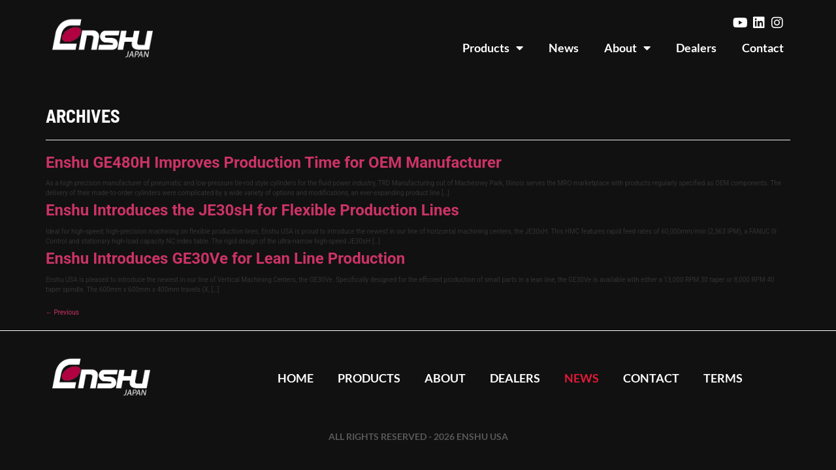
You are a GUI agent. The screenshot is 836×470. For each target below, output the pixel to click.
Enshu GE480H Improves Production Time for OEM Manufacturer (274, 162)
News (564, 47)
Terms (727, 378)
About (627, 47)
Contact (763, 47)
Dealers (696, 47)
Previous (62, 312)
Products (492, 47)
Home (292, 378)
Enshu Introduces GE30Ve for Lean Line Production (225, 258)
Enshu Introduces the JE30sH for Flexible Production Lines (252, 210)
